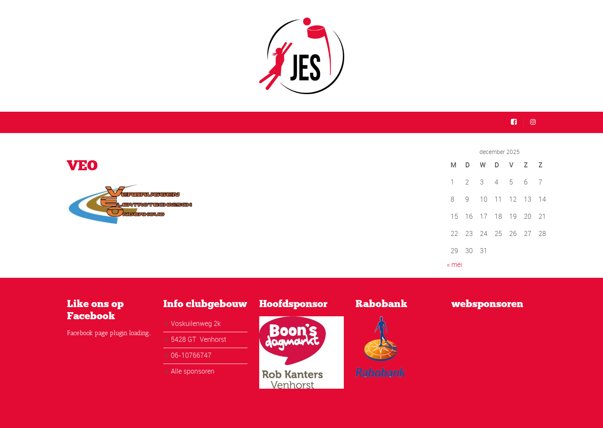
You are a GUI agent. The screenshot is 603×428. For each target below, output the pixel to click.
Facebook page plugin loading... (109, 333)
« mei (454, 264)
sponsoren (198, 371)
